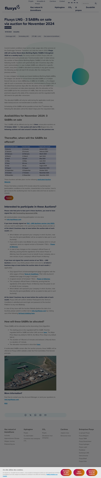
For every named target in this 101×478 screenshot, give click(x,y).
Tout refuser (79, 474)
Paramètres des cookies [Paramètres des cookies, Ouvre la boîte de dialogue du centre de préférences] (66, 473)
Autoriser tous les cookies (91, 473)
